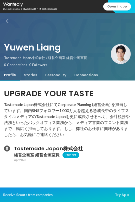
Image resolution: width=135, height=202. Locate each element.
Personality (55, 75)
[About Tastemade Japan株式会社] (7, 149)
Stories (30, 75)
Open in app (117, 6)
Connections (86, 75)
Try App (122, 194)
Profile (10, 75)
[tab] (10, 75)
